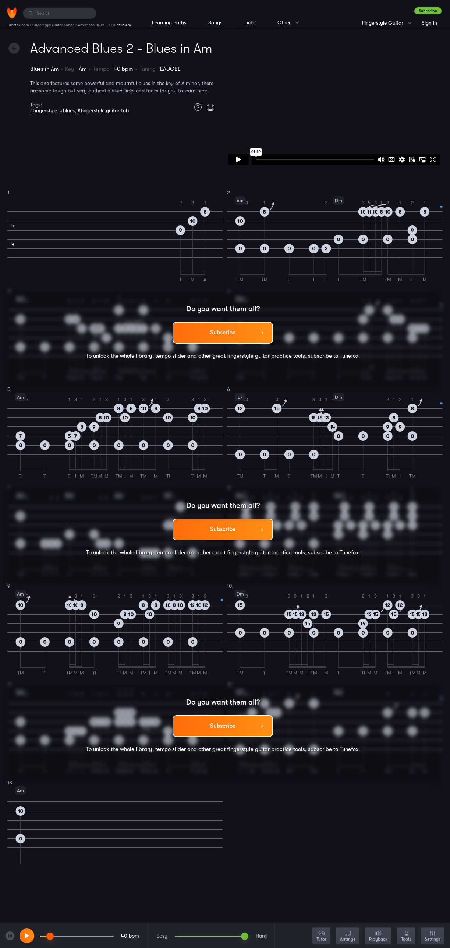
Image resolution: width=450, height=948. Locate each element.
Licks (249, 22)
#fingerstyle (43, 110)
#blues (67, 110)
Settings (432, 936)
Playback (378, 936)
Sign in (429, 23)
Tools (406, 936)
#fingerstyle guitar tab (103, 110)
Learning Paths (169, 22)
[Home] (12, 12)
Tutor (321, 936)
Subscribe (428, 10)
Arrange (347, 936)
